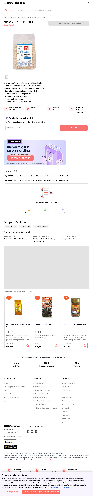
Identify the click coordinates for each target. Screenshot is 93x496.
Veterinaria (65, 412)
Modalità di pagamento (11, 397)
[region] (46, 484)
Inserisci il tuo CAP (14, 127)
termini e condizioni (47, 460)
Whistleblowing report (40, 397)
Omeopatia (65, 408)
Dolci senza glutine (40, 17)
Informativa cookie (39, 387)
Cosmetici (65, 387)
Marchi (64, 422)
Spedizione (7, 401)
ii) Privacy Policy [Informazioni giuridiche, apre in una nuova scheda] (66, 487)
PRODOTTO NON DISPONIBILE (69, 23)
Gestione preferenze (11, 492)
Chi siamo (7, 383)
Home (5, 17)
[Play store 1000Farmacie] (12, 447)
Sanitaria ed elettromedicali (71, 401)
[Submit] (6, 10)
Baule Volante (9, 25)
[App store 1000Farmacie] (12, 441)
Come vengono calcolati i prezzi (14, 387)
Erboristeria (66, 415)
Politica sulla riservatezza (41, 390)
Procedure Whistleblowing (41, 401)
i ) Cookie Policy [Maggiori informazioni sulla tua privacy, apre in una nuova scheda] (55, 487)
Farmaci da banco (68, 404)
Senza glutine (26, 17)
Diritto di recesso (38, 383)
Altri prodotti (66, 419)
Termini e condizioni (39, 404)
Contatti (6, 390)
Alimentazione (15, 17)
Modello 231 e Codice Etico (42, 394)
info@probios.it (68, 239)
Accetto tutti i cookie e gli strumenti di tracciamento (41, 492)
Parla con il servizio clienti (46, 202)
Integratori (65, 394)
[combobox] (46, 10)
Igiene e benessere (68, 383)
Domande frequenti (10, 394)
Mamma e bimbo (67, 397)
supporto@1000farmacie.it (12, 436)
